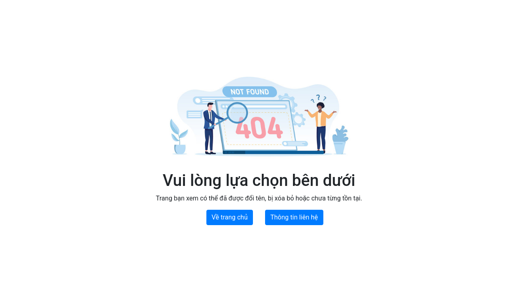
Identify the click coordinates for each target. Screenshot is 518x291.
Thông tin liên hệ (294, 217)
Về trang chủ (230, 217)
